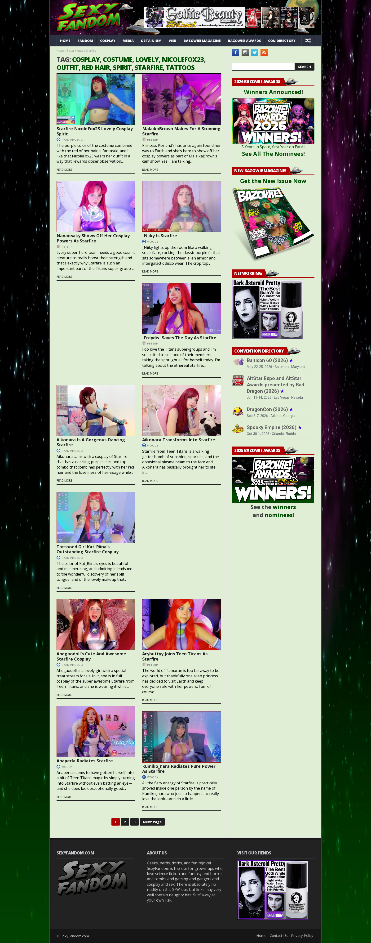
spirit (122, 67)
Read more (64, 170)
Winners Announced (272, 92)
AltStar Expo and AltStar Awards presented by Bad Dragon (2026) (275, 384)
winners (284, 507)
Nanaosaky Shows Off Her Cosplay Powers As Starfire (93, 238)
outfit (68, 67)
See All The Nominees (272, 153)
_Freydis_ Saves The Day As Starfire (179, 337)
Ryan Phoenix (72, 139)
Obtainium (151, 40)
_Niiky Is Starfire (159, 235)
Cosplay (107, 40)
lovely (147, 59)
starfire (149, 67)
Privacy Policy (302, 935)
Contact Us (279, 935)
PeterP (152, 139)
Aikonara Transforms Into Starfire (178, 439)
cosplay (86, 59)
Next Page (152, 821)
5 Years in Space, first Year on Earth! (273, 146)
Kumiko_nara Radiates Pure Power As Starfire (179, 768)
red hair (96, 67)
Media (128, 40)
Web (173, 40)
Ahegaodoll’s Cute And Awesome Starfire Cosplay (91, 656)
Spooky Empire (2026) (274, 427)
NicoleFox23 (183, 59)
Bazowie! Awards (244, 40)
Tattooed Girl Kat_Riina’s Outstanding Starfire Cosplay (88, 549)
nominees (279, 515)
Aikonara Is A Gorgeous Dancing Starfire (91, 442)
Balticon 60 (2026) (270, 360)
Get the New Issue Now (273, 181)
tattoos (180, 67)
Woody (153, 241)
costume (117, 59)
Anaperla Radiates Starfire (85, 761)
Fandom (85, 40)
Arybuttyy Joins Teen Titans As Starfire (175, 656)
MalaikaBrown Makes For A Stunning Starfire (181, 131)
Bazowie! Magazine (202, 40)
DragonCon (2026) (270, 409)
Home (65, 40)
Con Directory (282, 40)
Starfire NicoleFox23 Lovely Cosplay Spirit (95, 131)
